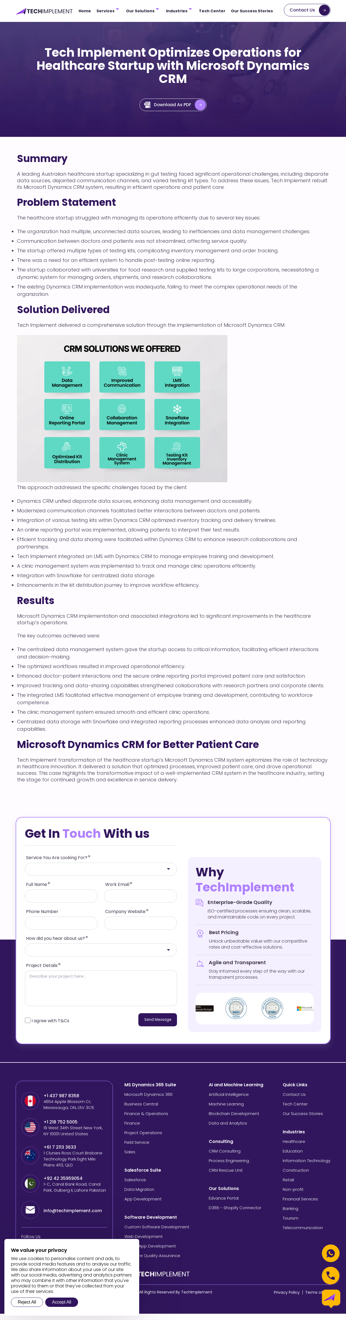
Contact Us (302, 10)
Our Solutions (140, 11)
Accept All (61, 1302)
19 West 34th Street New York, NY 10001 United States (73, 1137)
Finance (132, 1129)
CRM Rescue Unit (226, 1176)
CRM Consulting (225, 1157)
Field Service (136, 1148)
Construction (296, 1176)
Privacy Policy (287, 1298)
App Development (143, 1205)
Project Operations (143, 1139)
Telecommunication (303, 1234)
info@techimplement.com (73, 1217)
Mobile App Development (150, 1252)
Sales (129, 1158)
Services (105, 11)
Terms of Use (318, 1298)
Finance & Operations (146, 1120)
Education (293, 1157)
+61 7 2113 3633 (60, 1153)
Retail (288, 1186)
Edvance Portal (224, 1204)
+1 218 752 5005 (61, 1128)
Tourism (290, 1224)
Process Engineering (229, 1167)
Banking (290, 1215)
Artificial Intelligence (229, 1101)
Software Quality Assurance (152, 1262)
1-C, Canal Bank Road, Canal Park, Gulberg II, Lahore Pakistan (75, 1193)
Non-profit (293, 1195)
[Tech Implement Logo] (44, 11)
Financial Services (300, 1205)
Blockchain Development (234, 1120)
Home (85, 11)
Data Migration (139, 1195)
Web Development (143, 1243)
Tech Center (212, 11)
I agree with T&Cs (50, 1027)
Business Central (141, 1110)
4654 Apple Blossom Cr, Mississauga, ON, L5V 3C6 (69, 1111)
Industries (176, 11)
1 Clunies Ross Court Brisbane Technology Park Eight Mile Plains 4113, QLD (73, 1165)
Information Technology (306, 1167)
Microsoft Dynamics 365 (148, 1101)
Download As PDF (167, 105)
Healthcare (294, 1148)
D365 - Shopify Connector (235, 1214)
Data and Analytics (228, 1129)
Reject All (27, 1302)
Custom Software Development (156, 1233)
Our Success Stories (252, 11)
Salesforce (135, 1186)
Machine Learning (226, 1110)
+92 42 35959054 (64, 1185)
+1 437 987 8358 (61, 1102)
